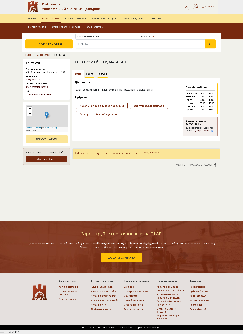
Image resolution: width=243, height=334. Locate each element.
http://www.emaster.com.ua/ (40, 94)
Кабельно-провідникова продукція (102, 106)
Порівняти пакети (101, 309)
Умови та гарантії (199, 300)
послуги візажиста (152, 152)
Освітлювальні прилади (149, 106)
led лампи (81, 153)
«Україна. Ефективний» (104, 295)
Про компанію (197, 286)
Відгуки (102, 73)
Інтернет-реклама (75, 18)
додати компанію (121, 257)
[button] (204, 7)
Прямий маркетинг (134, 300)
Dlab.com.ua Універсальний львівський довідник (71, 6)
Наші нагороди (198, 295)
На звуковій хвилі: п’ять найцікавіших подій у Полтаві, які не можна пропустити (170, 299)
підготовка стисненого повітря (115, 153)
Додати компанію (49, 44)
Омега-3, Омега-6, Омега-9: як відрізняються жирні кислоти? (168, 313)
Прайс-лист (196, 304)
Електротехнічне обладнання (98, 114)
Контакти (155, 18)
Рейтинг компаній (37, 26)
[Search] (140, 43)
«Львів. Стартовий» (102, 286)
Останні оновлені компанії (66, 26)
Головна (32, 18)
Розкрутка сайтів (133, 309)
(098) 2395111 (33, 79)
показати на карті (46, 139)
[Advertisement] (146, 192)
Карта (89, 73)
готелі (154, 36)
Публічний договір (200, 291)
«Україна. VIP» (98, 304)
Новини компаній (94, 26)
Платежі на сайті (199, 309)
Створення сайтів (134, 304)
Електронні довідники (136, 291)
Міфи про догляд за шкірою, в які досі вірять (170, 288)
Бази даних (130, 286)
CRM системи (131, 295)
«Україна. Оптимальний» (105, 300)
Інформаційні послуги (103, 18)
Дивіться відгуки (46, 159)
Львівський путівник (133, 18)
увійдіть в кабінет (204, 130)
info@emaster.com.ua (37, 86)
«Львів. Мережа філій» (103, 291)
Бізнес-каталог (51, 18)
